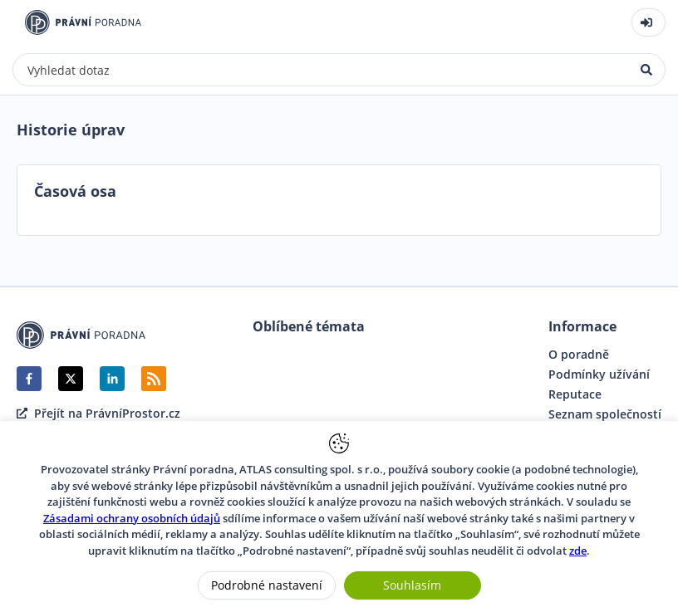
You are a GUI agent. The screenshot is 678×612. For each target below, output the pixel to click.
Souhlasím (412, 585)
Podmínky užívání (599, 374)
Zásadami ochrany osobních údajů (131, 518)
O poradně (578, 354)
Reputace (575, 394)
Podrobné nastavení (266, 585)
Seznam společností (604, 414)
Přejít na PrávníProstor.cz (98, 413)
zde (578, 550)
